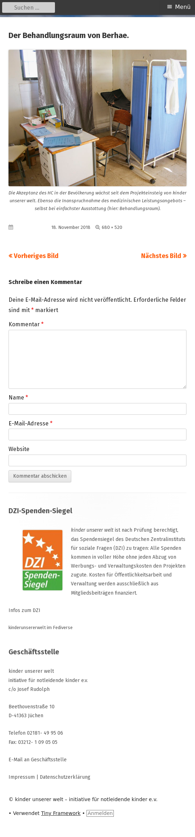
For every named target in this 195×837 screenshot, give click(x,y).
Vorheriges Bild (36, 256)
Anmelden (100, 813)
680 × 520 (112, 227)
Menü (183, 7)
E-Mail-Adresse (30, 423)
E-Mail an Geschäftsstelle (38, 760)
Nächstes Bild (161, 256)
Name (18, 397)
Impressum (22, 777)
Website (19, 449)
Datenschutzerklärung (65, 777)
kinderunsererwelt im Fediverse (41, 627)
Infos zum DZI (24, 610)
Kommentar (26, 324)
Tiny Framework (60, 813)
